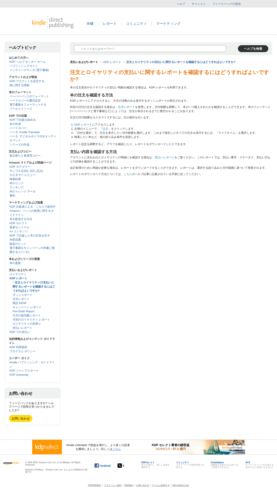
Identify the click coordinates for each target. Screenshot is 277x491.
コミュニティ (136, 23)
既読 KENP (20, 303)
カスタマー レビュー (23, 175)
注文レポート (21, 299)
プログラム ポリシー (23, 351)
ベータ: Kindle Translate (25, 132)
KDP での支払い (20, 332)
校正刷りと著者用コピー (25, 155)
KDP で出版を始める (23, 119)
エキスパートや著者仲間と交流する (190, 464)
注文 (105, 128)
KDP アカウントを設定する (27, 81)
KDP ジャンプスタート (24, 370)
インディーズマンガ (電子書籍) (29, 70)
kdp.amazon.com (181, 485)
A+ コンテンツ (19, 231)
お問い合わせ (21, 418)
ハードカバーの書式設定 (25, 100)
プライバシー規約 (112, 485)
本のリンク (17, 183)
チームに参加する (160, 485)
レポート (110, 23)
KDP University (19, 374)
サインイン (199, 3)
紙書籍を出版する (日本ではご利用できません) (224, 464)
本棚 (89, 23)
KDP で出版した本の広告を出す (30, 235)
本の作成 (15, 124)
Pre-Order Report (23, 311)
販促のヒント (18, 243)
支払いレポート (22, 327)
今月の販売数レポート (27, 315)
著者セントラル (19, 227)
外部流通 (15, 239)
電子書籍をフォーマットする (28, 104)
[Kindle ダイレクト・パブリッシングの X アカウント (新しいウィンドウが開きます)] (125, 465)
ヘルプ (181, 3)
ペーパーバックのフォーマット (29, 96)
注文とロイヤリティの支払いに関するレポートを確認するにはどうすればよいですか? (34, 286)
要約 (12, 195)
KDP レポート (19, 278)
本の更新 (15, 263)
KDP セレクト (18, 223)
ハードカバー (18, 128)
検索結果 (15, 179)
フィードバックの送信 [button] (228, 4)
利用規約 (128, 485)
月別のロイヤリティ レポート (31, 319)
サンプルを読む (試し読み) (26, 170)
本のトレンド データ (23, 191)
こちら (128, 174)
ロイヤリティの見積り (27, 323)
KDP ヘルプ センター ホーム (28, 61)
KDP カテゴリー (20, 166)
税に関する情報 (19, 85)
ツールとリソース (21, 108)
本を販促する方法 (21, 219)
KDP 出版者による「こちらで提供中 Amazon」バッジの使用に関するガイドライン (33, 211)
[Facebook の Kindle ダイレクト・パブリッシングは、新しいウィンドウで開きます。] (103, 465)
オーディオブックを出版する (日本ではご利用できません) (259, 464)
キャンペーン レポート (27, 307)
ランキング (17, 187)
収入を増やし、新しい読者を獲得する (155, 464)
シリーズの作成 (19, 144)
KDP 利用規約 (18, 347)
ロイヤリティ (18, 274)
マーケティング (168, 23)
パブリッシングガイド (24, 66)
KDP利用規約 (94, 485)
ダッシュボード (22, 294)
